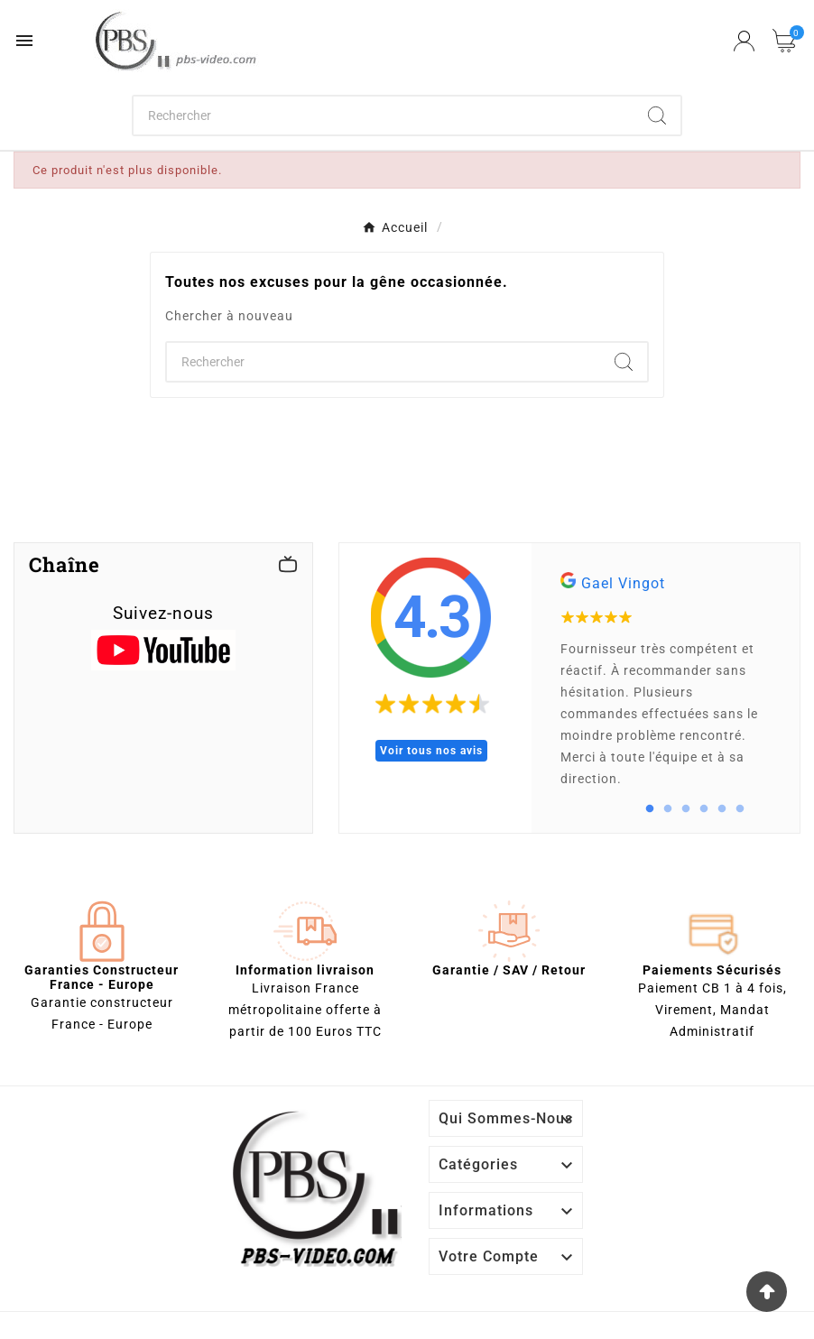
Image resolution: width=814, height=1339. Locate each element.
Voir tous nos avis (431, 750)
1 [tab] (650, 809)
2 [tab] (668, 809)
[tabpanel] (665, 688)
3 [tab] (686, 809)
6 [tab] (740, 809)
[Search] (657, 115)
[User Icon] (744, 41)
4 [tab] (704, 809)
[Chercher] (384, 115)
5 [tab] (722, 809)
